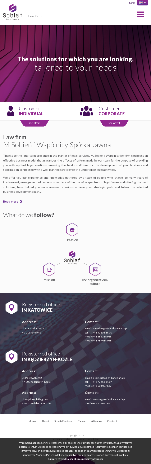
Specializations (63, 421)
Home (32, 421)
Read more (10, 201)
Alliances (96, 421)
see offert (34, 123)
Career (82, 421)
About (45, 421)
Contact (112, 421)
